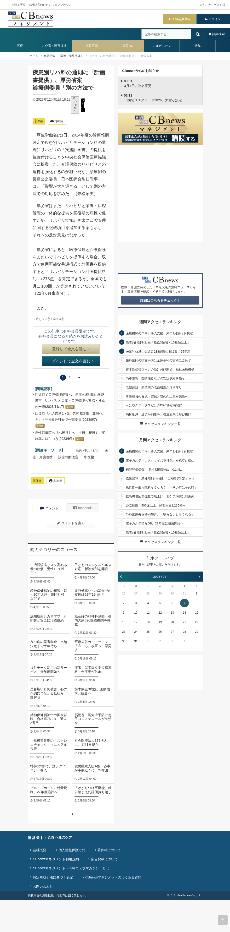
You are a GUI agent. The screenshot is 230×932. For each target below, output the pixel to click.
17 (135, 622)
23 (123, 631)
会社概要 (39, 850)
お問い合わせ (43, 886)
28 (148, 593)
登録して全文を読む (71, 349)
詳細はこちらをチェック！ (160, 300)
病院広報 (90, 46)
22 (196, 622)
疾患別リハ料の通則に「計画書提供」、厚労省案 (120, 56)
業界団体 (49, 56)
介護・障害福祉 (54, 46)
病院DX (126, 46)
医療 (18, 46)
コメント (49, 508)
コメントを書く (71, 523)
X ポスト (83, 105)
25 (148, 631)
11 (148, 612)
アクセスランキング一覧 (160, 424)
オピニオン (162, 46)
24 (135, 631)
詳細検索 (218, 34)
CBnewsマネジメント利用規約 (56, 859)
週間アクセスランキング (160, 322)
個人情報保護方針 (71, 850)
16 (123, 622)
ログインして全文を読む (71, 361)
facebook (82, 508)
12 (160, 612)
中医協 (89, 457)
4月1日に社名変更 (137, 83)
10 (135, 612)
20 (172, 622)
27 (135, 593)
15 (196, 612)
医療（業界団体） (71, 56)
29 (160, 593)
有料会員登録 (181, 19)
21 (184, 622)
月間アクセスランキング (160, 440)
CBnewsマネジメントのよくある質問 (113, 877)
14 (184, 612)
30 (172, 593)
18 (148, 622)
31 (184, 593)
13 (172, 612)
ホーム (34, 56)
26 (123, 593)
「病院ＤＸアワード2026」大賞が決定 (153, 97)
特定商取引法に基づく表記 (53, 877)
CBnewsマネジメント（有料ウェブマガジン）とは (71, 868)
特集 (198, 46)
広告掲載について (104, 859)
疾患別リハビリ (87, 450)
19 (160, 622)
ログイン (214, 19)
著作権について (109, 850)
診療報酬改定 (68, 457)
